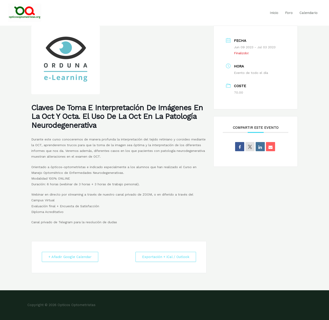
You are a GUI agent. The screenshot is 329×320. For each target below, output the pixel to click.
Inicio (274, 13)
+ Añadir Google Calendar (70, 257)
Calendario (309, 13)
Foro (289, 13)
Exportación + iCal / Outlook (165, 257)
